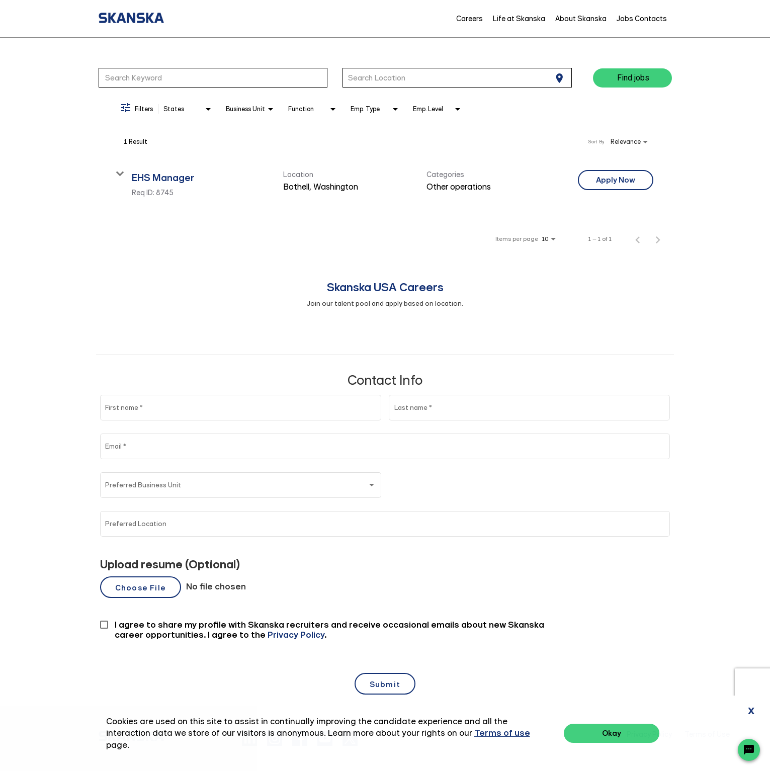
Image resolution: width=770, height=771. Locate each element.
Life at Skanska (519, 18)
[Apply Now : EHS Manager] (615, 180)
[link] (385, 183)
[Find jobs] (632, 78)
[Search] (632, 78)
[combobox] (213, 77)
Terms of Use (707, 734)
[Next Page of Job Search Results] (658, 239)
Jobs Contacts (642, 18)
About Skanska (581, 18)
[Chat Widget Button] (749, 750)
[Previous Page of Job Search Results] (638, 239)
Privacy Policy (649, 734)
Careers (469, 18)
